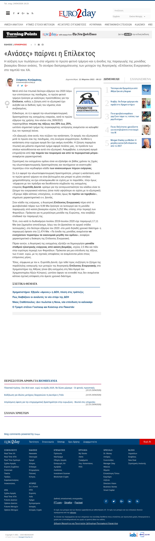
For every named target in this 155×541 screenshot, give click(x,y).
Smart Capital (109, 490)
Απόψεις (107, 457)
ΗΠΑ (31, 490)
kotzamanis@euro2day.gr (25, 82)
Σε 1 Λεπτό (33, 487)
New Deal (132, 460)
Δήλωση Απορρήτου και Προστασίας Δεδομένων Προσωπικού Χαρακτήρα (86, 523)
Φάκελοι (107, 467)
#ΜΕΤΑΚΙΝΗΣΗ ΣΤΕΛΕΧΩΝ (118, 24)
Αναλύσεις (58, 470)
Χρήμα (31, 500)
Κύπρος (32, 477)
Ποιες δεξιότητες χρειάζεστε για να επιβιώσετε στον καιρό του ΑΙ (124, 129)
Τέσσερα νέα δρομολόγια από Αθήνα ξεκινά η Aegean (124, 89)
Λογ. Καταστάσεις (86, 463)
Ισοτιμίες (32, 507)
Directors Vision (110, 483)
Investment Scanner (62, 473)
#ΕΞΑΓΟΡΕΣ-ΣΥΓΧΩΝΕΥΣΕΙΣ (72, 24)
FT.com (58, 502)
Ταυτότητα (34, 441)
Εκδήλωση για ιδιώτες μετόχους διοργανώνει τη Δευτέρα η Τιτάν (52, 395)
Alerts (81, 457)
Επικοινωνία (48, 441)
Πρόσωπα (58, 453)
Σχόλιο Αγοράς (10, 463)
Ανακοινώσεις (9, 483)
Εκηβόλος (132, 457)
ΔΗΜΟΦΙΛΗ (111, 79)
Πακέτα (7, 473)
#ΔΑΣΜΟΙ (140, 24)
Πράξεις (7, 477)
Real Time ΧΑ (9, 453)
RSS (80, 467)
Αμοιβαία (57, 467)
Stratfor (68, 502)
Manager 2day (109, 463)
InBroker (73, 512)
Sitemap (61, 441)
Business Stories (110, 487)
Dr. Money (108, 453)
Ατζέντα (107, 480)
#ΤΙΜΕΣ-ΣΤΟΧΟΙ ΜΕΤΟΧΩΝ (40, 24)
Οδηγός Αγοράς (60, 460)
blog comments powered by (22, 434)
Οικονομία (33, 457)
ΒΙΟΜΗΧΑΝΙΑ (48, 380)
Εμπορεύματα (34, 503)
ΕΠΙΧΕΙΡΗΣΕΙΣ (20, 45)
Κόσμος (32, 463)
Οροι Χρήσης (74, 441)
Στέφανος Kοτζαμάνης (29, 80)
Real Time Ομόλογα (12, 460)
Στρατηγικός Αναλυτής (137, 463)
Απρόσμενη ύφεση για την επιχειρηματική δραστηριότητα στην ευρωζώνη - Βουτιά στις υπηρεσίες (52, 403)
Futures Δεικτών (10, 500)
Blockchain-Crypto (61, 477)
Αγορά (31, 460)
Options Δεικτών (10, 503)
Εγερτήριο (108, 477)
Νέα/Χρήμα (58, 457)
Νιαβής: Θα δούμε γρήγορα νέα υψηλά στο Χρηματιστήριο (124, 103)
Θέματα (107, 470)
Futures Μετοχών (11, 507)
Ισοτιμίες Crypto (35, 510)
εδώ (128, 34)
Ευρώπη (32, 493)
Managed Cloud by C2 (25, 537)
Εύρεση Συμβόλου (11, 467)
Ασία (31, 497)
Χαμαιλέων (132, 453)
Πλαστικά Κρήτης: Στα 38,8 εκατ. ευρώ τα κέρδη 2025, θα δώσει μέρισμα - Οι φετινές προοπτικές (52, 389)
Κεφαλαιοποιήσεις (11, 480)
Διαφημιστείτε (90, 441)
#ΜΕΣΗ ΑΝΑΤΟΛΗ (13, 24)
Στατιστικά (8, 470)
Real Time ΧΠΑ (10, 457)
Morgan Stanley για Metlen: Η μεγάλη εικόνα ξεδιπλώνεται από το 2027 (124, 143)
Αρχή (145, 441)
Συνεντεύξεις (109, 460)
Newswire (33, 453)
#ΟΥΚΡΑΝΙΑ (95, 24)
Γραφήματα (83, 460)
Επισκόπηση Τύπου (111, 473)
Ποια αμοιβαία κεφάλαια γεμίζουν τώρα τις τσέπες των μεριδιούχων (125, 116)
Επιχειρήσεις (34, 470)
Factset (78, 502)
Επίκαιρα (32, 467)
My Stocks (83, 453)
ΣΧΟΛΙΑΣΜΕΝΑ (140, 79)
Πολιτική (32, 473)
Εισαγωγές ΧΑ (60, 463)
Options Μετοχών (11, 510)
